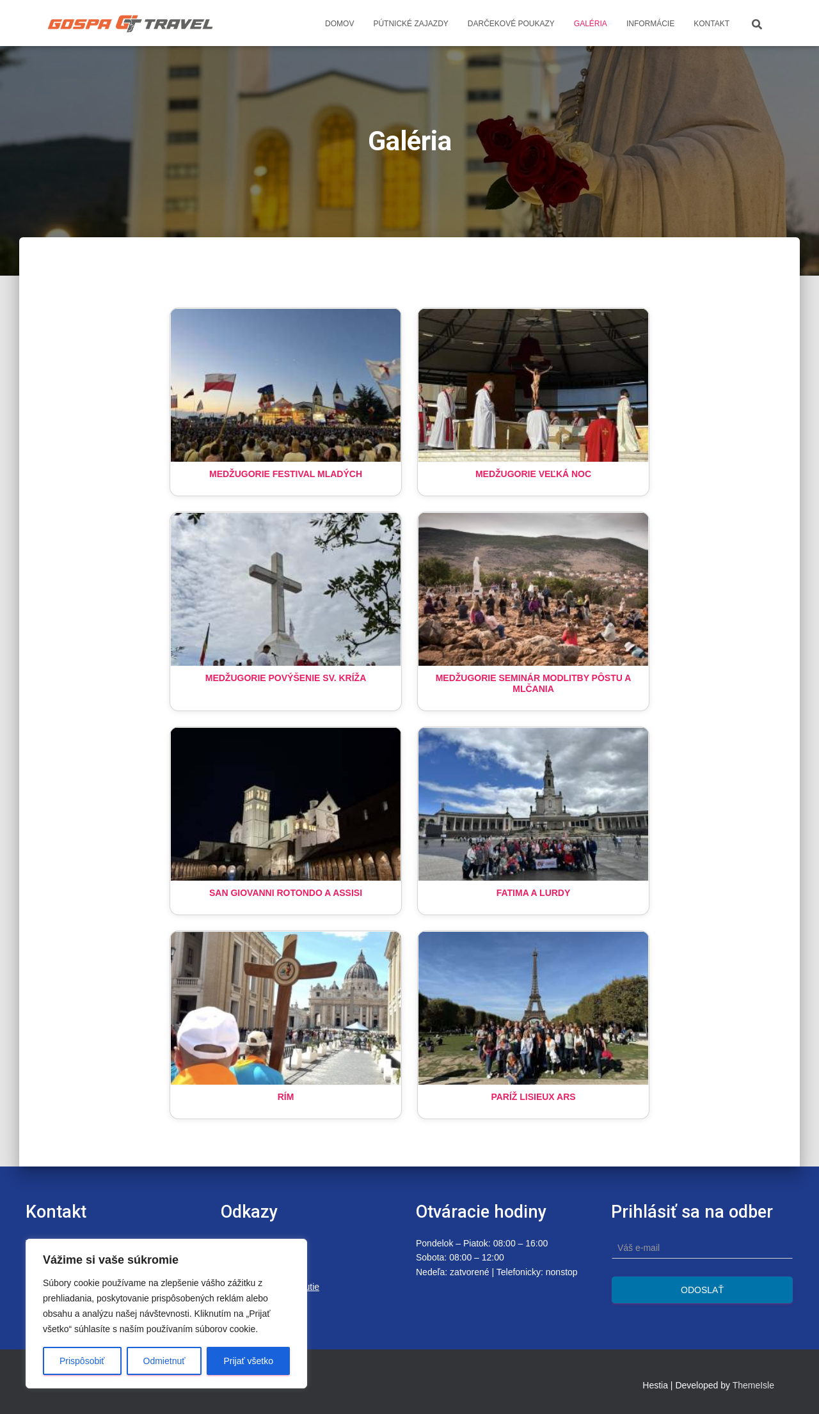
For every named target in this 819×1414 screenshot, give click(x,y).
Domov (339, 23)
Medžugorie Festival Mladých (285, 474)
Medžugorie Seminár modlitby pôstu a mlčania (534, 683)
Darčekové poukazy (511, 23)
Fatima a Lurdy (534, 893)
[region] (166, 1313)
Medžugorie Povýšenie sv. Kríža (286, 678)
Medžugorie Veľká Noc (533, 474)
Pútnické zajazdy (410, 23)
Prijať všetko (248, 1361)
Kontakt (711, 23)
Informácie (650, 23)
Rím (286, 1097)
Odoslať (702, 1290)
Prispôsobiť (82, 1361)
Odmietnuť (164, 1361)
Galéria (590, 23)
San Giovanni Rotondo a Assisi (285, 893)
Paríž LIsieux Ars (533, 1097)
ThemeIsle (753, 1385)
